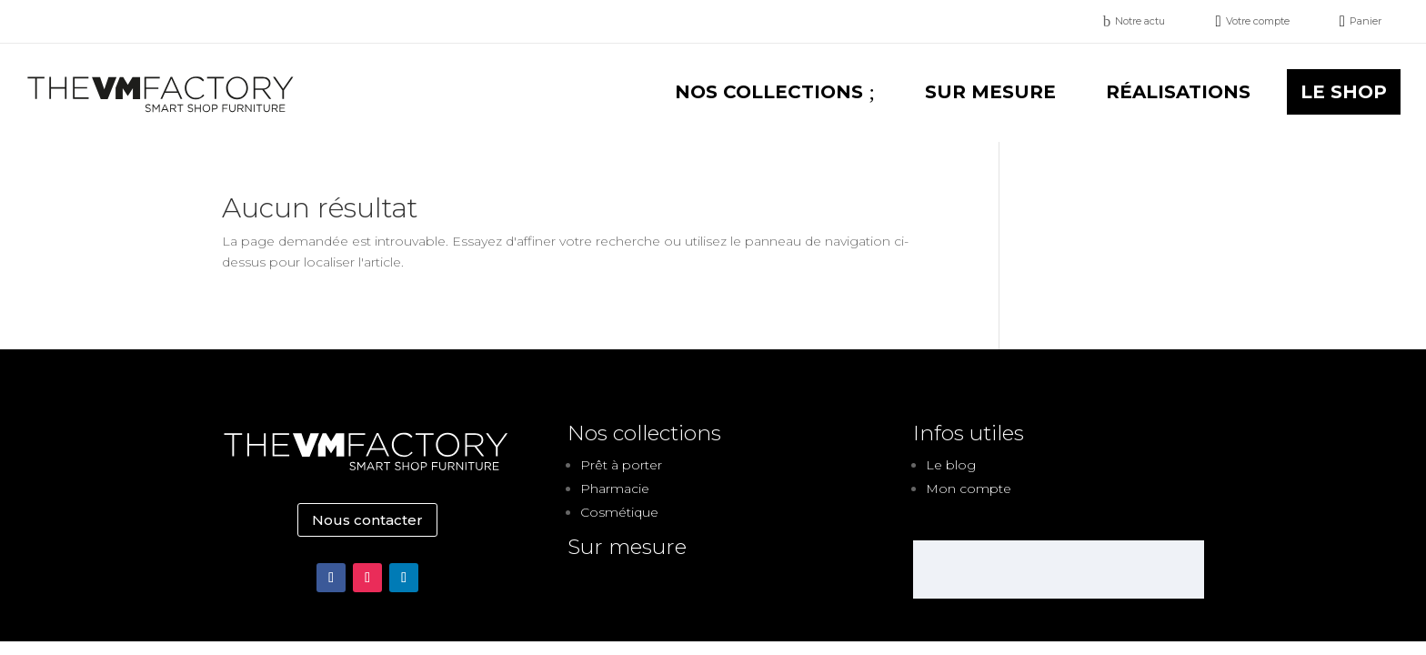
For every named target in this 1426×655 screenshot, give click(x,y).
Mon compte (968, 488)
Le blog (951, 465)
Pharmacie (614, 488)
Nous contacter (367, 520)
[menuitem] (1135, 21)
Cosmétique (619, 512)
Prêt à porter (621, 465)
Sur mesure (627, 546)
